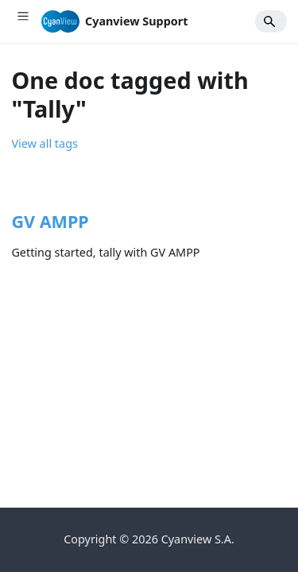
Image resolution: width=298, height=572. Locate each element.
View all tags (44, 143)
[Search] (271, 21)
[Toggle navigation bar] (23, 21)
